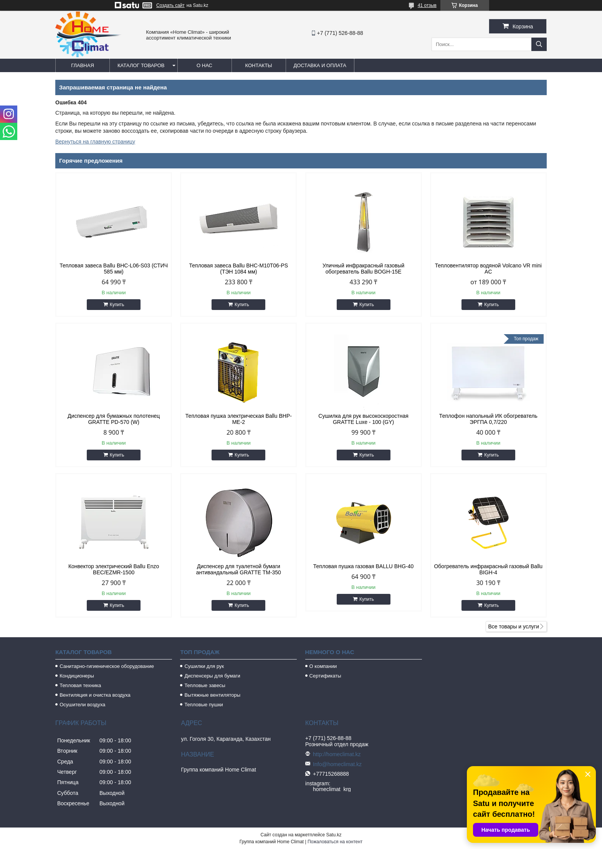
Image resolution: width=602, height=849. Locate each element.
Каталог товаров (141, 65)
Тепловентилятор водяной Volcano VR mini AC (488, 268)
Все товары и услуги (513, 626)
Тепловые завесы (204, 685)
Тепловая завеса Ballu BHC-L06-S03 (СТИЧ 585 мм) (114, 268)
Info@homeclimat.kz (337, 764)
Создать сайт (170, 5)
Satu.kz (333, 834)
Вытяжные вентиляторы (212, 695)
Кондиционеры (77, 676)
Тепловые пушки (203, 704)
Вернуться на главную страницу (95, 141)
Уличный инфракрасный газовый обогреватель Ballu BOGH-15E (363, 268)
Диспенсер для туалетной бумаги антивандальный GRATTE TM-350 (238, 569)
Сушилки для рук (204, 666)
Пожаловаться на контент (335, 841)
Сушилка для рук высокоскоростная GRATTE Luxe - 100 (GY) (363, 419)
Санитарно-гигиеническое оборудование (107, 666)
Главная (82, 65)
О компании (323, 666)
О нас (204, 65)
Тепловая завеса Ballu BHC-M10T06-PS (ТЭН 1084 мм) (238, 268)
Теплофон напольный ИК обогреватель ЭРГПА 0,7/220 (488, 419)
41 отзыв (427, 5)
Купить (117, 304)
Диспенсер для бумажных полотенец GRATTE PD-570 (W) (114, 419)
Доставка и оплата (320, 65)
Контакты (258, 65)
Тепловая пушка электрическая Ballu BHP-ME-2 (238, 419)
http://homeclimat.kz (337, 754)
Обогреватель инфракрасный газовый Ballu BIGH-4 (488, 569)
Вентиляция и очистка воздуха (95, 695)
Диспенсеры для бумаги (212, 676)
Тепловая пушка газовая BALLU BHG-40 (363, 566)
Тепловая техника (80, 685)
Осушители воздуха (82, 704)
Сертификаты (325, 676)
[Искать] (539, 44)
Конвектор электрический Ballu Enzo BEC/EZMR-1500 (113, 569)
